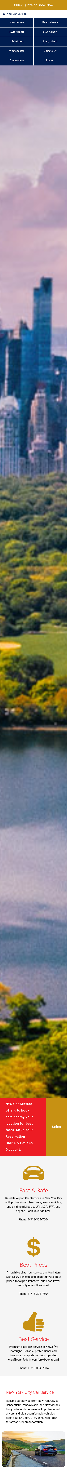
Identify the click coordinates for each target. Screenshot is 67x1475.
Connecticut (17, 60)
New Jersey (17, 22)
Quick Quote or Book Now (33, 5)
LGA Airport (50, 32)
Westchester (16, 51)
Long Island (50, 41)
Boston (50, 60)
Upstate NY (50, 51)
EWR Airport (16, 32)
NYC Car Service (16, 13)
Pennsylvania (50, 22)
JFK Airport (17, 41)
